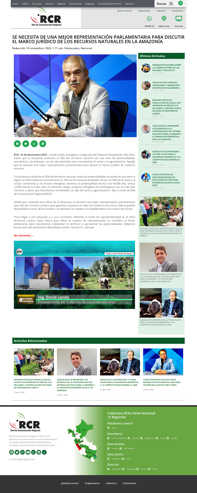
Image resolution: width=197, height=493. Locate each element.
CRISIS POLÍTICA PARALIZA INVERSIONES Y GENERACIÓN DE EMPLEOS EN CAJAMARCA (166, 85)
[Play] (74, 274)
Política (25, 3)
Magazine (89, 3)
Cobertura (161, 10)
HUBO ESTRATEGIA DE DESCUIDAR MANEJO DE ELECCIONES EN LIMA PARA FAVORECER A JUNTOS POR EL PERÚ (166, 180)
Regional (61, 3)
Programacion (144, 10)
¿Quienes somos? (124, 10)
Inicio (15, 3)
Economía (36, 3)
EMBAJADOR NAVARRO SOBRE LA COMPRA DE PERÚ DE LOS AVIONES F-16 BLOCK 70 (166, 67)
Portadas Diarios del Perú (109, 3)
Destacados (71, 48)
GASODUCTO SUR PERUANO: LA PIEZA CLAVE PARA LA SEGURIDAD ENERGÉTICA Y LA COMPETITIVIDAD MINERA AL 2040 (166, 157)
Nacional (49, 3)
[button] (171, 3)
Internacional (75, 3)
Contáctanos (177, 10)
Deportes (129, 3)
